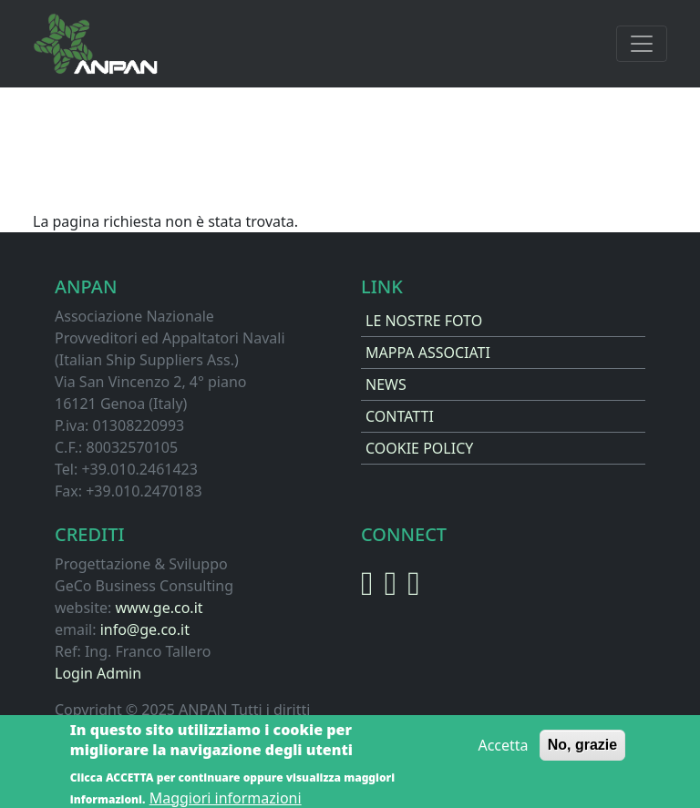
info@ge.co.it (145, 629)
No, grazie (582, 749)
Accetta (503, 750)
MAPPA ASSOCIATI (427, 353)
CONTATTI (399, 416)
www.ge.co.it (158, 608)
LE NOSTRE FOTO (423, 321)
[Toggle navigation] (641, 44)
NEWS (386, 384)
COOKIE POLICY (419, 448)
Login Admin (98, 673)
